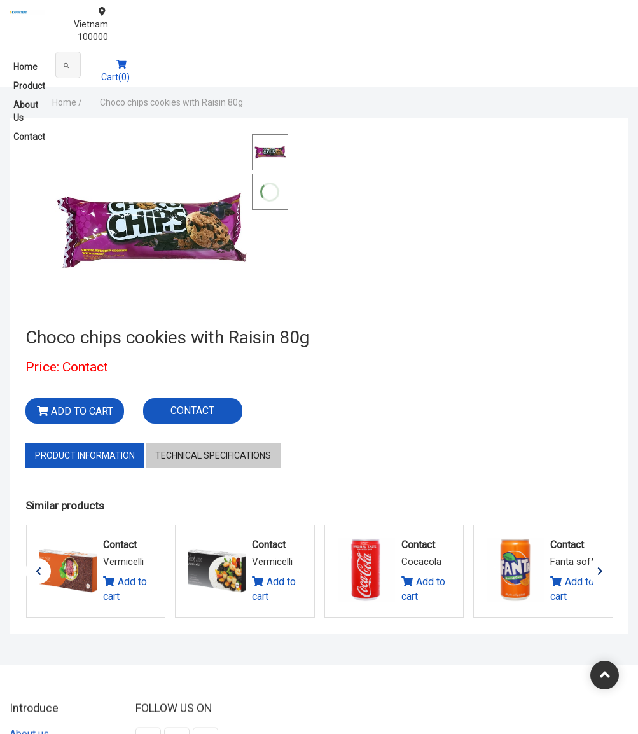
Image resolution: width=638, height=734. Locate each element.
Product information (85, 360)
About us (29, 643)
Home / (31, 102)
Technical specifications (213, 360)
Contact (145, 61)
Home (25, 61)
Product (61, 61)
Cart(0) (607, 58)
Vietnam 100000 (590, 11)
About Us (103, 61)
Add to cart (327, 217)
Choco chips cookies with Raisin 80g (135, 102)
